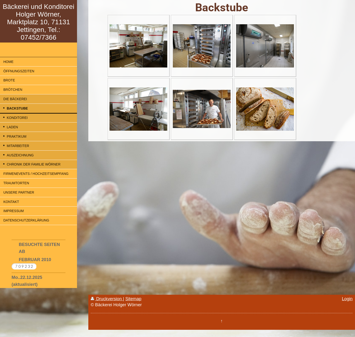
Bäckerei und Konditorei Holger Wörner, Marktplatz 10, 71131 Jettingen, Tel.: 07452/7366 (38, 22)
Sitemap (133, 298)
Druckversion (107, 298)
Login (347, 298)
